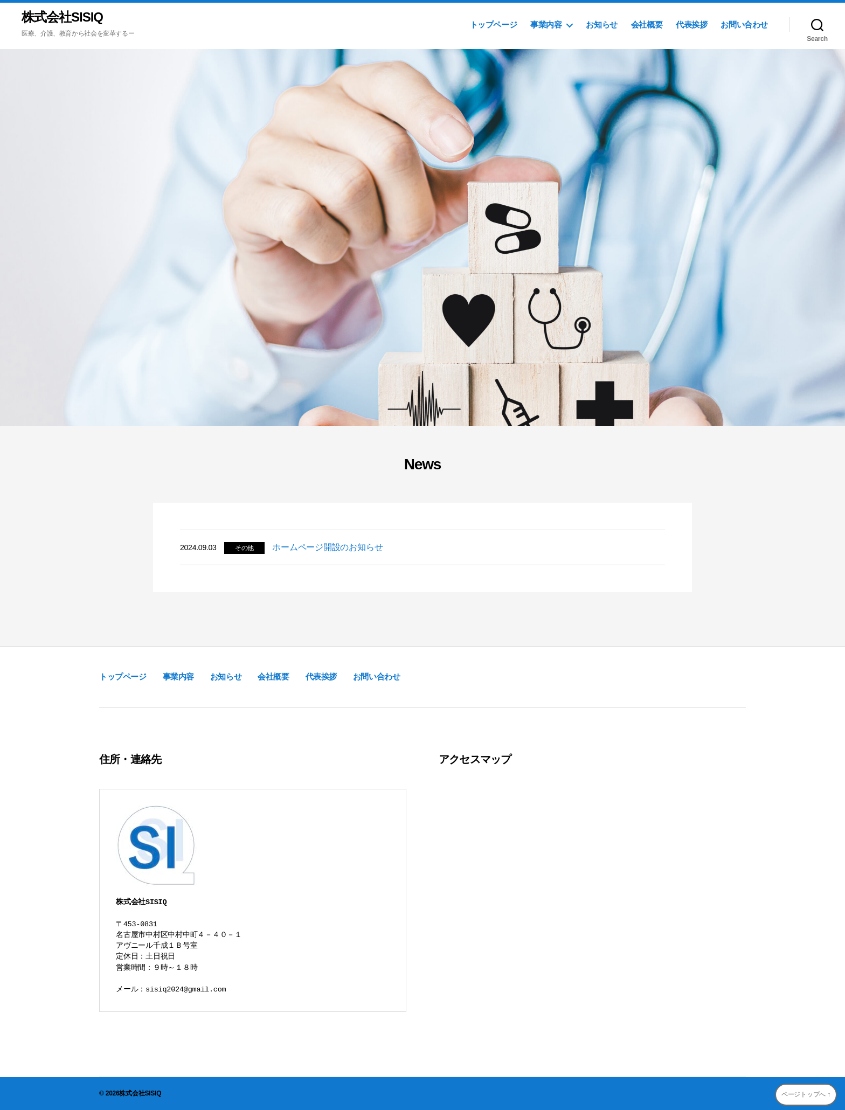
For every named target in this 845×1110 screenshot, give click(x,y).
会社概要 (646, 24)
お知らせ (601, 24)
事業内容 (546, 24)
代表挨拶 (691, 24)
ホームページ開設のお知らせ (327, 547)
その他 (244, 548)
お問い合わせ (744, 24)
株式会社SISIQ (62, 17)
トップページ (493, 24)
